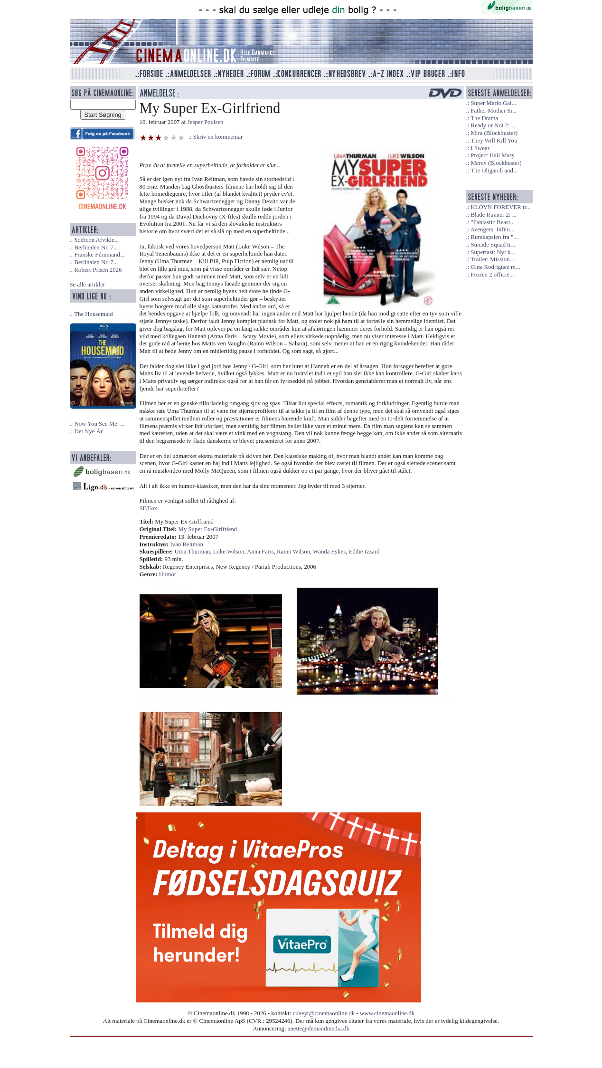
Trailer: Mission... (492, 259)
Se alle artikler (87, 284)
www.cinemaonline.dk (387, 1013)
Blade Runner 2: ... (493, 214)
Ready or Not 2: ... (493, 125)
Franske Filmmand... (99, 254)
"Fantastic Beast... (492, 222)
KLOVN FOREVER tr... (500, 207)
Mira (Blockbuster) (493, 133)
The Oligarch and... (493, 170)
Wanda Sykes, (330, 551)
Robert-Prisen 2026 (98, 270)
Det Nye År (88, 431)
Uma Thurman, (194, 551)
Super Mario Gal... (493, 103)
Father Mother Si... (493, 110)
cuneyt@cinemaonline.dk (324, 1013)
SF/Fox (149, 508)
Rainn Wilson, (295, 551)
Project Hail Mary (492, 155)
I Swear (479, 148)
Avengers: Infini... (492, 229)
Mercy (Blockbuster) (495, 163)
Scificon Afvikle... (96, 240)
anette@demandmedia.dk (318, 1028)
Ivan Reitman (186, 544)
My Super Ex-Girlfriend (208, 529)
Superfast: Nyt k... (492, 252)
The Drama (484, 118)
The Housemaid (93, 314)
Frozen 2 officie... (492, 274)
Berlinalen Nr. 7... (96, 247)
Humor (167, 574)
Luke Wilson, (230, 551)
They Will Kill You (493, 140)
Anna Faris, (262, 551)
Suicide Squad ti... (492, 244)
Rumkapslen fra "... (493, 237)
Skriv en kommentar (218, 137)
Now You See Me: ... (99, 423)
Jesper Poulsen (206, 122)
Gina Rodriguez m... (495, 267)
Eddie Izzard (364, 551)
